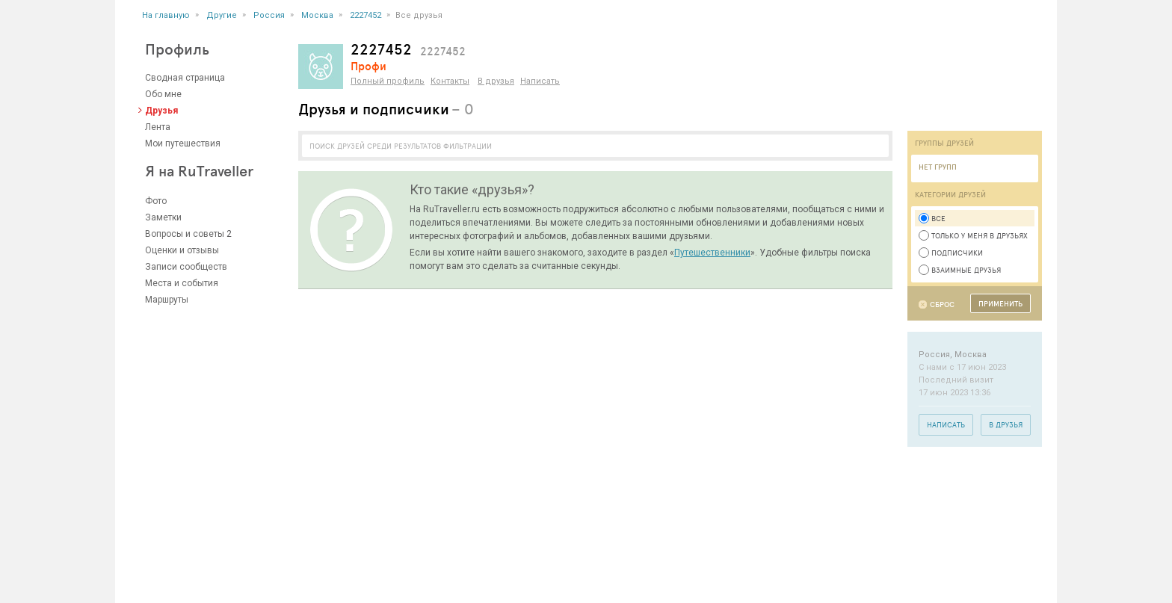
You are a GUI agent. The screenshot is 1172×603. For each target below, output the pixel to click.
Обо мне (163, 94)
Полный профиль (388, 81)
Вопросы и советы (184, 234)
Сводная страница (185, 77)
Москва (317, 15)
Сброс (942, 304)
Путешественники (712, 252)
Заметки (163, 217)
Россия (269, 15)
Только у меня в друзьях (973, 235)
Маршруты (166, 299)
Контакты (450, 81)
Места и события (181, 283)
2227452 (365, 15)
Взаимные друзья (960, 270)
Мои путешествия (182, 143)
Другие (221, 15)
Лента (157, 127)
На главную (166, 15)
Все (932, 218)
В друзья (496, 81)
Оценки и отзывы (182, 250)
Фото (156, 201)
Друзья (161, 110)
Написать (540, 81)
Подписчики (951, 252)
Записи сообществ (186, 267)
